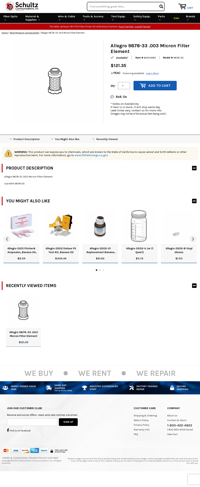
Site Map (53, 470)
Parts (161, 30)
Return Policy (141, 432)
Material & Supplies (32, 30)
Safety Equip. (141, 30)
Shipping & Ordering (145, 428)
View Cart (172, 446)
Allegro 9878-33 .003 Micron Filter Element (23, 346)
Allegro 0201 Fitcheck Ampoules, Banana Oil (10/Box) (21, 263)
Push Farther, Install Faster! (135, 39)
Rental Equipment (161, 4)
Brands (190, 30)
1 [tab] (96, 282)
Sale (176, 30)
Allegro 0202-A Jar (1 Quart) (139, 262)
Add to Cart (155, 98)
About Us (172, 428)
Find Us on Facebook (19, 443)
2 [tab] (100, 282)
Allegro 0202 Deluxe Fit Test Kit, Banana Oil (61, 262)
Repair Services (189, 4)
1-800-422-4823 (179, 438)
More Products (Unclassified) (24, 45)
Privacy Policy (141, 437)
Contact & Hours (177, 432)
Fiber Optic (10, 30)
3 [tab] (103, 282)
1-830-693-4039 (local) (180, 442)
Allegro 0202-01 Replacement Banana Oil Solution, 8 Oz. (100, 263)
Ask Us (119, 109)
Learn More (152, 85)
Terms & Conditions (14, 470)
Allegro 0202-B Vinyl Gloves (179, 262)
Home (5, 45)
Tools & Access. (93, 30)
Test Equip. (118, 30)
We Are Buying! (132, 4)
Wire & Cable (66, 30)
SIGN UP (68, 434)
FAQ (136, 446)
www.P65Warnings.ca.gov (91, 167)
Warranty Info (142, 442)
